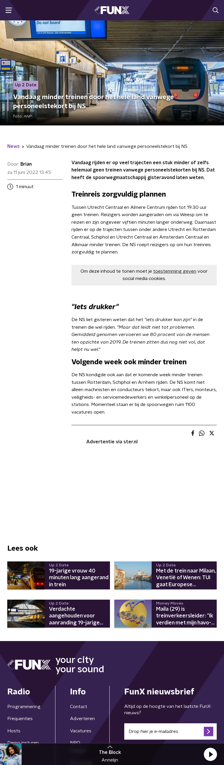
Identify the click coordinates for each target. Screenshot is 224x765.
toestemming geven (174, 271)
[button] (210, 754)
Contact (78, 706)
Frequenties (20, 718)
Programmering (24, 706)
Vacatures (80, 731)
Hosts (13, 731)
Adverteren (82, 718)
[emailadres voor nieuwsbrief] (170, 731)
